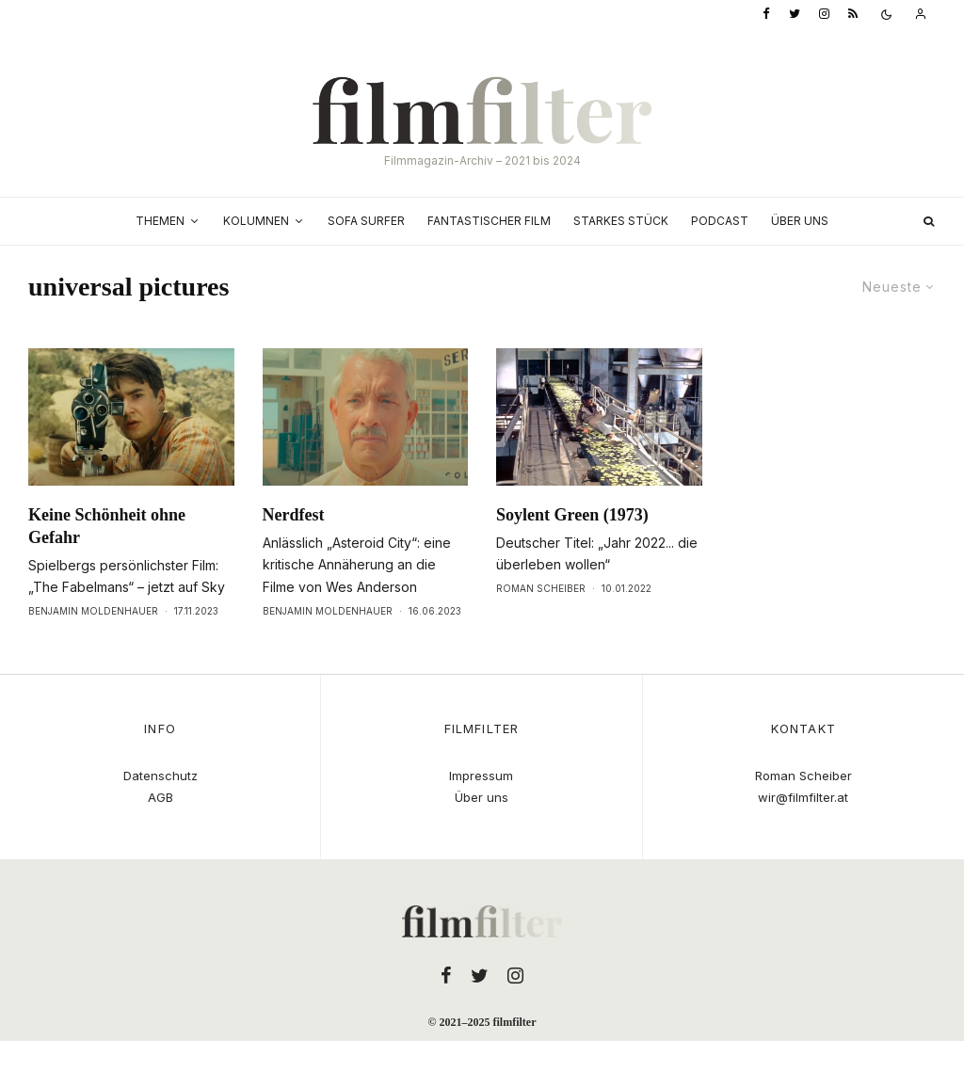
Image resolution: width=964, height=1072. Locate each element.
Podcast (719, 221)
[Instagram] (824, 14)
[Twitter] (794, 14)
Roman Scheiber (541, 588)
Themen (160, 221)
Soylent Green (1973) (572, 514)
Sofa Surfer (366, 221)
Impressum (481, 775)
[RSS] (853, 14)
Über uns (799, 221)
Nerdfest (294, 514)
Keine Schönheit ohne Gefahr (106, 526)
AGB (160, 797)
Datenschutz (160, 775)
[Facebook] (766, 14)
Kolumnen (256, 221)
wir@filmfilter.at (803, 797)
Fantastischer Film (489, 221)
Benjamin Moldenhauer (93, 610)
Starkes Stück (620, 221)
